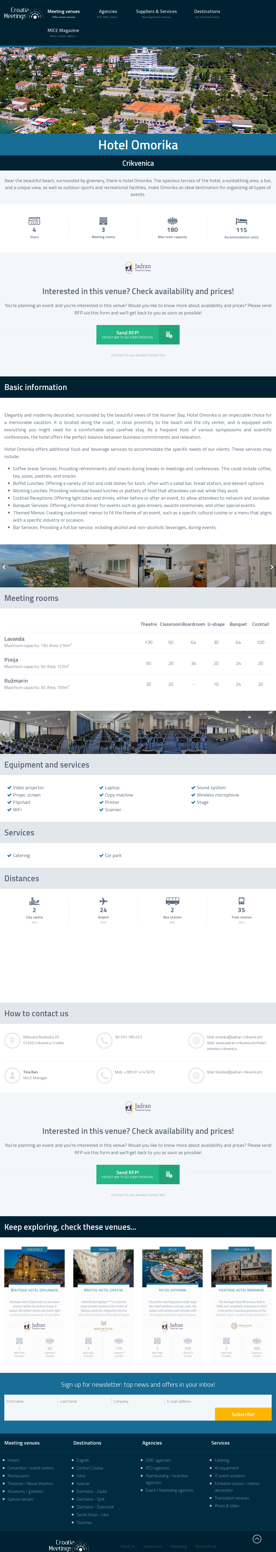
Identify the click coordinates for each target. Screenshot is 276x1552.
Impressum (152, 1533)
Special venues (21, 1486)
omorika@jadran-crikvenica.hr (239, 1037)
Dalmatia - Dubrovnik (95, 1493)
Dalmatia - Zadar (92, 1478)
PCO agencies (158, 1455)
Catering (222, 1447)
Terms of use (205, 1533)
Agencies (108, 13)
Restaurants (19, 1462)
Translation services (232, 1485)
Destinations (207, 13)
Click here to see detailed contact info (138, 355)
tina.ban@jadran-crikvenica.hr (238, 1072)
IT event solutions (230, 1462)
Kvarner (83, 1470)
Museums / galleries (25, 1478)
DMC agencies (158, 1447)
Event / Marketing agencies (169, 1477)
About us (127, 1533)
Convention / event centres (31, 1455)
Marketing (179, 1533)
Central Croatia (90, 1455)
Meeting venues (63, 13)
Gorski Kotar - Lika (92, 1501)
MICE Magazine (63, 32)
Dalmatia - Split (91, 1486)
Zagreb (83, 1447)
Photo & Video (227, 1492)
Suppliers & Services (156, 13)
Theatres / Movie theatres (30, 1470)
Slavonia (84, 1509)
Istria (81, 1462)
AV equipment (227, 1455)
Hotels (13, 1447)
